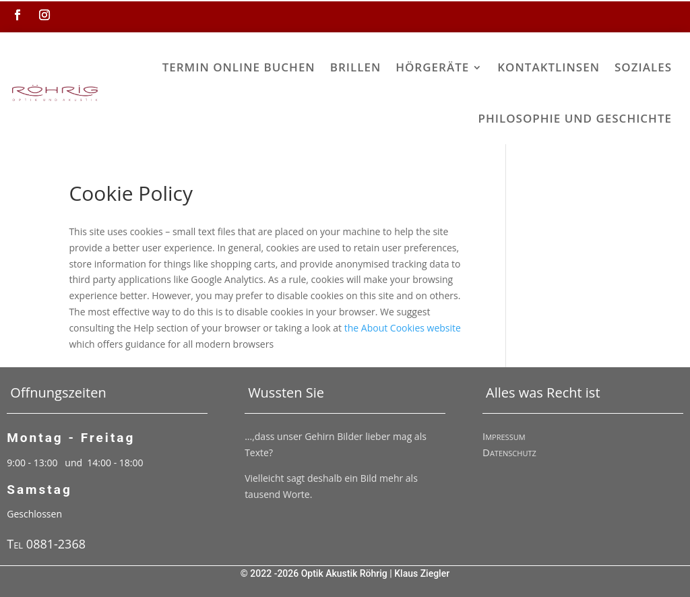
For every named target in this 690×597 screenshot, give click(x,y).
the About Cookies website (402, 327)
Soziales (643, 67)
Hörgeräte (432, 67)
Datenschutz (509, 452)
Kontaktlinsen (548, 67)
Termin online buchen (238, 67)
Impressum (504, 436)
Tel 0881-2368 (46, 544)
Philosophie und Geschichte (575, 118)
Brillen (355, 67)
